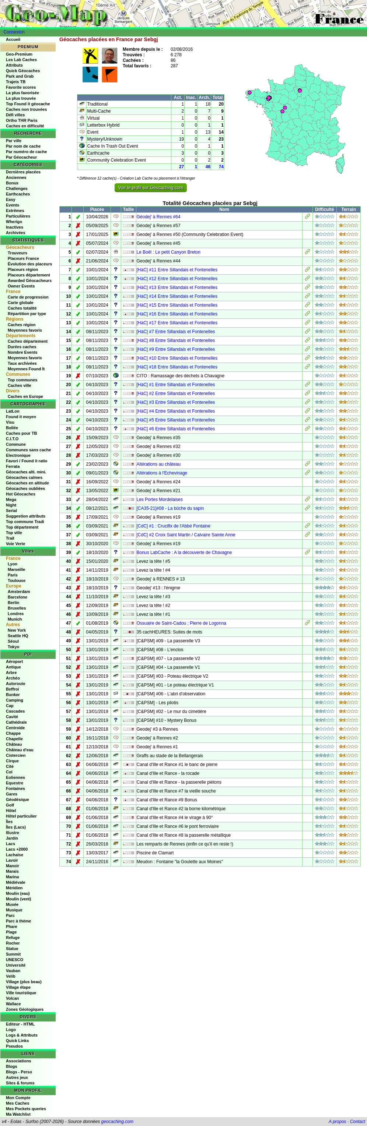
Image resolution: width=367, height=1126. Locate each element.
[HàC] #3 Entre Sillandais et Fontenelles (176, 402)
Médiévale (15, 882)
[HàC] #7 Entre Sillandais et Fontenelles (176, 331)
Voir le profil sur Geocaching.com (150, 187)
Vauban (13, 970)
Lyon (12, 564)
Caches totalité (22, 308)
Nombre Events (23, 352)
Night (11, 505)
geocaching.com (117, 1121)
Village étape (18, 987)
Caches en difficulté (25, 126)
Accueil (13, 39)
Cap (10, 705)
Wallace (13, 1004)
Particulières (18, 216)
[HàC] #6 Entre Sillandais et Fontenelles (176, 428)
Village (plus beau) (24, 981)
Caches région (22, 324)
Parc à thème (18, 921)
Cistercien (15, 755)
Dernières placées (23, 172)
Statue (12, 948)
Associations (18, 1061)
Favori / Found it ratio (26, 461)
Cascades (15, 711)
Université (15, 965)
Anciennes (16, 177)
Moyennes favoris (25, 330)
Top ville (14, 532)
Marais (12, 871)
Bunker (13, 694)
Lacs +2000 (17, 849)
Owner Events (21, 286)
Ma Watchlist (18, 1114)
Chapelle (14, 739)
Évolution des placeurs (30, 264)
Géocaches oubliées (25, 488)
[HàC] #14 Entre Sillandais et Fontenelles (177, 296)
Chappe (13, 733)
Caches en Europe (25, 396)
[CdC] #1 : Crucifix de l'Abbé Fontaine (173, 526)
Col (9, 772)
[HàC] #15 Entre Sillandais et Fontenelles (177, 305)
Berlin (13, 602)
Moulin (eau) (18, 893)
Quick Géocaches (23, 70)
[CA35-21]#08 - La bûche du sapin (170, 508)
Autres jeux (17, 1077)
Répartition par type (27, 313)
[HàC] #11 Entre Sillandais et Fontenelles (177, 269)
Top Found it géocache (28, 104)
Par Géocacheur (21, 157)
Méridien (14, 888)
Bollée (12, 428)
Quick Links (17, 1040)
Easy (10, 199)
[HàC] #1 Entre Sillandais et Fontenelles (176, 384)
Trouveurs (17, 253)
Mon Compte (18, 1097)
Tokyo (14, 647)
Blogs (11, 1066)
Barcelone (17, 597)
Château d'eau (20, 750)
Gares (11, 794)
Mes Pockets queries (26, 1108)
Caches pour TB (21, 433)
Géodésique (17, 799)
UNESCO (14, 959)
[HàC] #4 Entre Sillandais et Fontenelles (176, 411)
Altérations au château (159, 464)
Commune (16, 444)
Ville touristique (21, 993)
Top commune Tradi (25, 521)
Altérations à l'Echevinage (162, 473)
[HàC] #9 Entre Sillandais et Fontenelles (176, 349)
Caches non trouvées (26, 109)
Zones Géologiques (24, 1009)
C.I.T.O (12, 439)
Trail (10, 538)
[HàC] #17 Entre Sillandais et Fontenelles (177, 322)
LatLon (13, 411)
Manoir (12, 866)
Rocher (13, 943)
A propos (337, 1121)
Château (14, 744)
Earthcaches (18, 194)
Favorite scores (21, 87)
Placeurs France (23, 258)
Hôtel (11, 810)
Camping (14, 700)
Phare (11, 926)
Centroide (15, 728)
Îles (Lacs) (16, 827)
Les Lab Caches (21, 59)
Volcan (12, 998)
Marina (12, 877)
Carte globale (21, 302)
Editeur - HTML (20, 1024)
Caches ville (19, 385)
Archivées (15, 232)
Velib (10, 976)
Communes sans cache (28, 450)
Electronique (18, 455)
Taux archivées (22, 363)
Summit (13, 954)
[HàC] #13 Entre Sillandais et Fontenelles (177, 287)
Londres (16, 613)
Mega (11, 499)
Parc (10, 915)
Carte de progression (28, 297)
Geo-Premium (19, 54)
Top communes (22, 380)
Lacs (10, 843)
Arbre (11, 672)
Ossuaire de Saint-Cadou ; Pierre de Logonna (182, 623)
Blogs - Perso (19, 1072)
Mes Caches (17, 1103)
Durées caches (22, 347)
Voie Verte (15, 543)
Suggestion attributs (25, 516)
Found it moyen (21, 416)
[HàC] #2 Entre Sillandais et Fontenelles (176, 393)
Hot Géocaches (20, 494)
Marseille (16, 569)
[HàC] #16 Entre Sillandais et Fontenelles (177, 314)
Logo (11, 1029)
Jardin (12, 838)
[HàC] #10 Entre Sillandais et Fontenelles (177, 358)
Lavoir (12, 860)
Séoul (13, 641)
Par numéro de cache (26, 151)
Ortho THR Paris (22, 120)
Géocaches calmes (24, 477)
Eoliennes (15, 777)
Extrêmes (15, 210)
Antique (13, 667)
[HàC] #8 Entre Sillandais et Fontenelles (176, 340)
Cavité (12, 716)
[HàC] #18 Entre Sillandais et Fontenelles (177, 367)
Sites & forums (20, 1083)
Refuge (13, 937)
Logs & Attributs (22, 1035)
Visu (10, 422)
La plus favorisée (22, 93)
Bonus (12, 183)
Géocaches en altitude (27, 483)
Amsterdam (19, 591)
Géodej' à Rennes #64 (159, 216)
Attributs (14, 65)
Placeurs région (23, 269)
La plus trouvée (21, 98)
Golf (10, 805)
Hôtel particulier (21, 816)
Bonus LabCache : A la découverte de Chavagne (184, 552)
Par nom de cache (23, 146)
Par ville (13, 140)
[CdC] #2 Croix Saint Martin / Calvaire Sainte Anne (186, 534)
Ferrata (13, 466)
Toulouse (16, 580)
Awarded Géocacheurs (30, 280)
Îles (9, 821)
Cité (10, 766)
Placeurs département (29, 275)
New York (17, 630)
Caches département (28, 341)
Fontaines (15, 788)
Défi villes (15, 115)
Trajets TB (15, 82)
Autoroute (15, 683)
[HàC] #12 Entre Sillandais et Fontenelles (177, 278)
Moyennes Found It (26, 369)
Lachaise (14, 855)
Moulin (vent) (18, 899)
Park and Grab (20, 76)
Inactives (14, 227)
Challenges (17, 188)
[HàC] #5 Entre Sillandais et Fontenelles (176, 420)
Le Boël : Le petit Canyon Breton (168, 252)
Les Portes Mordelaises (160, 499)
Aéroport (14, 661)
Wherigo (14, 221)
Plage (11, 932)
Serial (11, 510)
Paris (13, 575)
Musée (12, 904)
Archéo (13, 678)
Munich (15, 619)
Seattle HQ (18, 635)
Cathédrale (16, 722)
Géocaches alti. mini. (26, 472)
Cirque (12, 761)
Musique (14, 910)
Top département (22, 527)
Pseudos (14, 1046)
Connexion (14, 32)
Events (12, 205)
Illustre (12, 832)
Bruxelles (17, 608)
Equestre (14, 783)
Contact (357, 1121)
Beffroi (12, 689)
